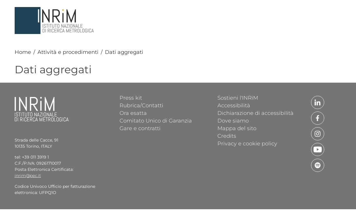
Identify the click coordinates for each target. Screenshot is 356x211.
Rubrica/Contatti (141, 105)
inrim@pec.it (28, 175)
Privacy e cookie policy (247, 143)
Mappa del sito (236, 128)
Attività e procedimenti (68, 52)
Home (23, 52)
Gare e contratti (140, 128)
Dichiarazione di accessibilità (255, 113)
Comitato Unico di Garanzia (156, 120)
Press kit (131, 98)
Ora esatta (133, 113)
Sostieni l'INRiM (237, 98)
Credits (226, 136)
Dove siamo (233, 120)
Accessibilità (233, 105)
